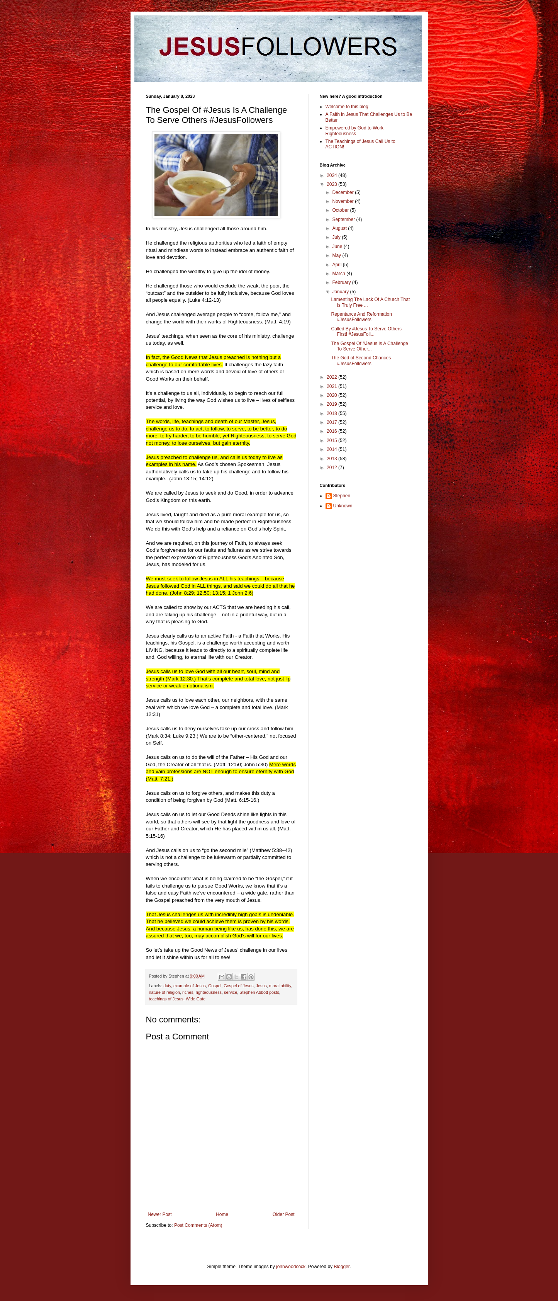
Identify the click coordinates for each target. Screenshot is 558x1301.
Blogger (341, 1266)
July (337, 237)
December (343, 192)
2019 (332, 404)
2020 (332, 395)
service (230, 992)
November (343, 201)
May (337, 255)
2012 (332, 467)
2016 (332, 431)
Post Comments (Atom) (198, 1225)
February (342, 282)
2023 (332, 184)
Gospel (214, 985)
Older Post (284, 1214)
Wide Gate (195, 999)
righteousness (209, 992)
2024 (332, 175)
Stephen (342, 495)
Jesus (261, 985)
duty (167, 985)
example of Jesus (189, 985)
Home (222, 1214)
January (341, 291)
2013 (332, 458)
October (341, 210)
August (340, 228)
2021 (332, 386)
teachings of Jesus (166, 999)
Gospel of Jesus (238, 985)
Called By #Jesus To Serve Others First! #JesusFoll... (366, 331)
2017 (332, 422)
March (339, 273)
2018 (332, 413)
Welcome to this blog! (348, 106)
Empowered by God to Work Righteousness (355, 130)
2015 (332, 440)
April (337, 264)
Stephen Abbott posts (259, 992)
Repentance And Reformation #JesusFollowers (361, 316)
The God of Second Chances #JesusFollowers (361, 360)
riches (187, 992)
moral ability (280, 985)
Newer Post (160, 1214)
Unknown (343, 505)
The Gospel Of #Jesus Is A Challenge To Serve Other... (369, 346)
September (344, 219)
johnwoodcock (290, 1266)
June (337, 246)
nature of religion (164, 992)
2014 (332, 449)
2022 (332, 377)
